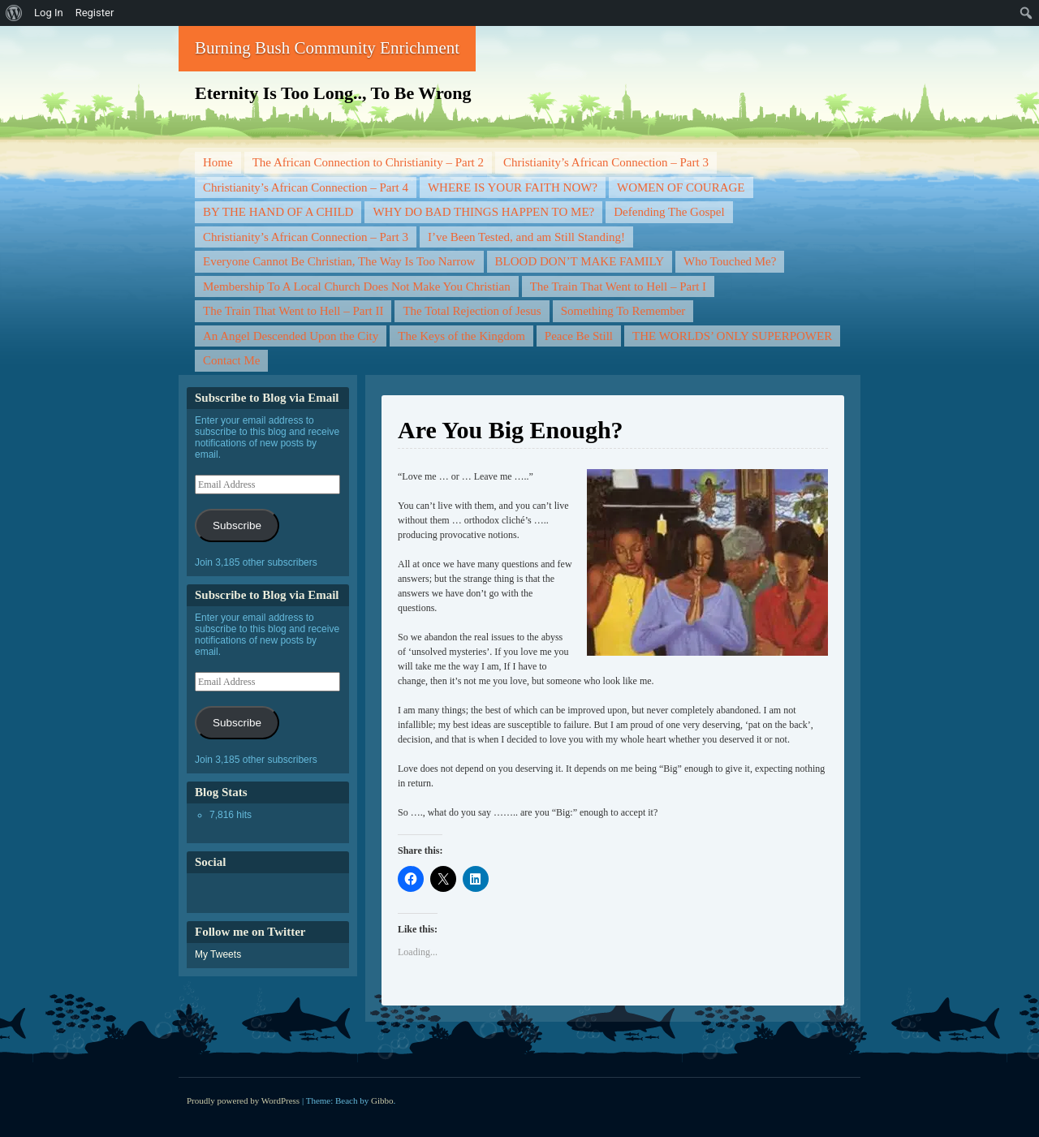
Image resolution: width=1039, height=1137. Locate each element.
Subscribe (237, 525)
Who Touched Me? (729, 261)
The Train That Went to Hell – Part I (618, 286)
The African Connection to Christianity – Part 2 (368, 162)
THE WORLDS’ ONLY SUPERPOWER (732, 335)
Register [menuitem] (94, 12)
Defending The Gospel (669, 211)
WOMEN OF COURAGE (681, 187)
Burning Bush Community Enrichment (327, 48)
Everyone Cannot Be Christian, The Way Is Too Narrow (339, 261)
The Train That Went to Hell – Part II (293, 310)
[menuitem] (14, 13)
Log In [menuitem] (48, 12)
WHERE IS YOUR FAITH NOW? (512, 187)
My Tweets (218, 954)
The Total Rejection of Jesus (472, 310)
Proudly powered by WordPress (243, 1100)
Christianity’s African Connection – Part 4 (305, 187)
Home (218, 162)
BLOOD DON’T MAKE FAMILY (579, 261)
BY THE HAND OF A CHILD (278, 211)
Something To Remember (623, 310)
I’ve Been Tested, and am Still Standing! (526, 236)
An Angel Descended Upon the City (290, 335)
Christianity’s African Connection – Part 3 (606, 162)
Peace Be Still (579, 335)
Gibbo (382, 1100)
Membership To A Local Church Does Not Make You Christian (357, 286)
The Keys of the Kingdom (461, 335)
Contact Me (231, 360)
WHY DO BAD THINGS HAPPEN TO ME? (483, 211)
